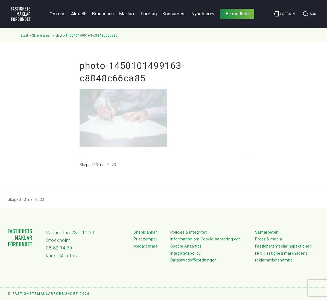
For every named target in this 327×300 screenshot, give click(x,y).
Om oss (57, 13)
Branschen (103, 13)
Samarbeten (267, 232)
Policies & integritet (188, 232)
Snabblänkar (145, 232)
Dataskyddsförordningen (193, 260)
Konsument (174, 13)
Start (24, 35)
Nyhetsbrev (202, 13)
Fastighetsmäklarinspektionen (283, 246)
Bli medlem (237, 13)
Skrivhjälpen (42, 35)
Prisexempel (145, 239)
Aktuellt (79, 13)
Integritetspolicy (185, 253)
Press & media (268, 239)
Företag (149, 13)
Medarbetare (145, 246)
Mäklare (127, 13)
